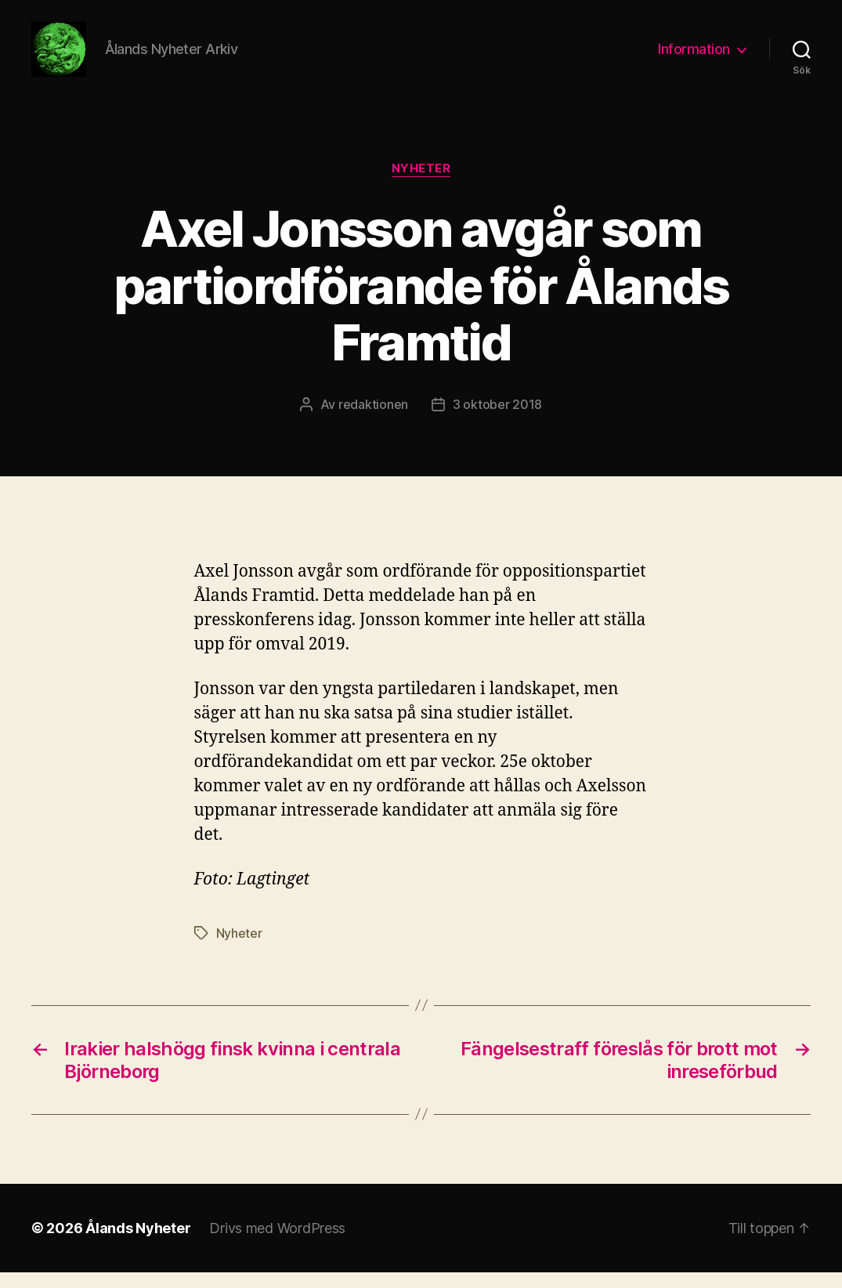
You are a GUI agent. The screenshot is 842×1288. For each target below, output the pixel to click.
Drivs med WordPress (277, 1244)
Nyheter (421, 184)
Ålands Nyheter (137, 1244)
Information (694, 57)
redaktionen (373, 420)
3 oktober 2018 (497, 420)
